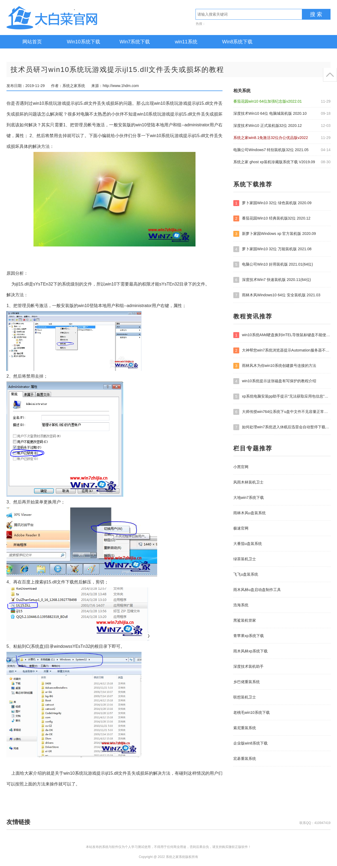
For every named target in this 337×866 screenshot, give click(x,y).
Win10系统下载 (83, 41)
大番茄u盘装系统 (247, 543)
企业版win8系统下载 (250, 743)
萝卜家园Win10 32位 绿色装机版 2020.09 (272, 203)
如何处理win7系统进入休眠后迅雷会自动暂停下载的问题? (282, 427)
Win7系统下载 (134, 41)
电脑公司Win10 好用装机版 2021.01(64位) (273, 264)
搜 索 (316, 14)
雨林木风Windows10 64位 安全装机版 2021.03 (276, 295)
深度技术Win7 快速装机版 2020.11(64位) (272, 280)
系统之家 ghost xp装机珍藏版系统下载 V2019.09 (274, 162)
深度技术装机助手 (248, 666)
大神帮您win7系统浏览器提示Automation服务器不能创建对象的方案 (282, 350)
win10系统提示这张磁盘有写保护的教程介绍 (274, 381)
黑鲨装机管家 (244, 620)
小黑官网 (240, 467)
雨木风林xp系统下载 (250, 651)
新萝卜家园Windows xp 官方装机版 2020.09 (274, 234)
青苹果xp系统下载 (248, 636)
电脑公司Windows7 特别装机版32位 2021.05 (271, 150)
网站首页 (32, 41)
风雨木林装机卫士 (248, 482)
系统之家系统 (68, 17)
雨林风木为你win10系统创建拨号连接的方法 (274, 366)
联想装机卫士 (244, 697)
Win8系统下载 (237, 41)
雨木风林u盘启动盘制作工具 (257, 589)
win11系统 (186, 41)
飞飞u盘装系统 (245, 574)
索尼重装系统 (244, 728)
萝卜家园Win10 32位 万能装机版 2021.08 (272, 249)
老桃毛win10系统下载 (251, 712)
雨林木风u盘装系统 (249, 513)
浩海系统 (240, 605)
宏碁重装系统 (244, 758)
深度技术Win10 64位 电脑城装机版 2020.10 (270, 113)
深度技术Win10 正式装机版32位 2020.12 (267, 125)
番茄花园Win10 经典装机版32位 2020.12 (272, 218)
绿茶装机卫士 (244, 559)
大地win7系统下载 (248, 497)
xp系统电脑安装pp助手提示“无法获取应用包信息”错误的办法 (282, 396)
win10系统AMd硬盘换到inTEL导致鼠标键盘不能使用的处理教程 (282, 335)
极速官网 (240, 528)
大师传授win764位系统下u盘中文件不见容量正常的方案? (282, 412)
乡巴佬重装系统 (246, 682)
